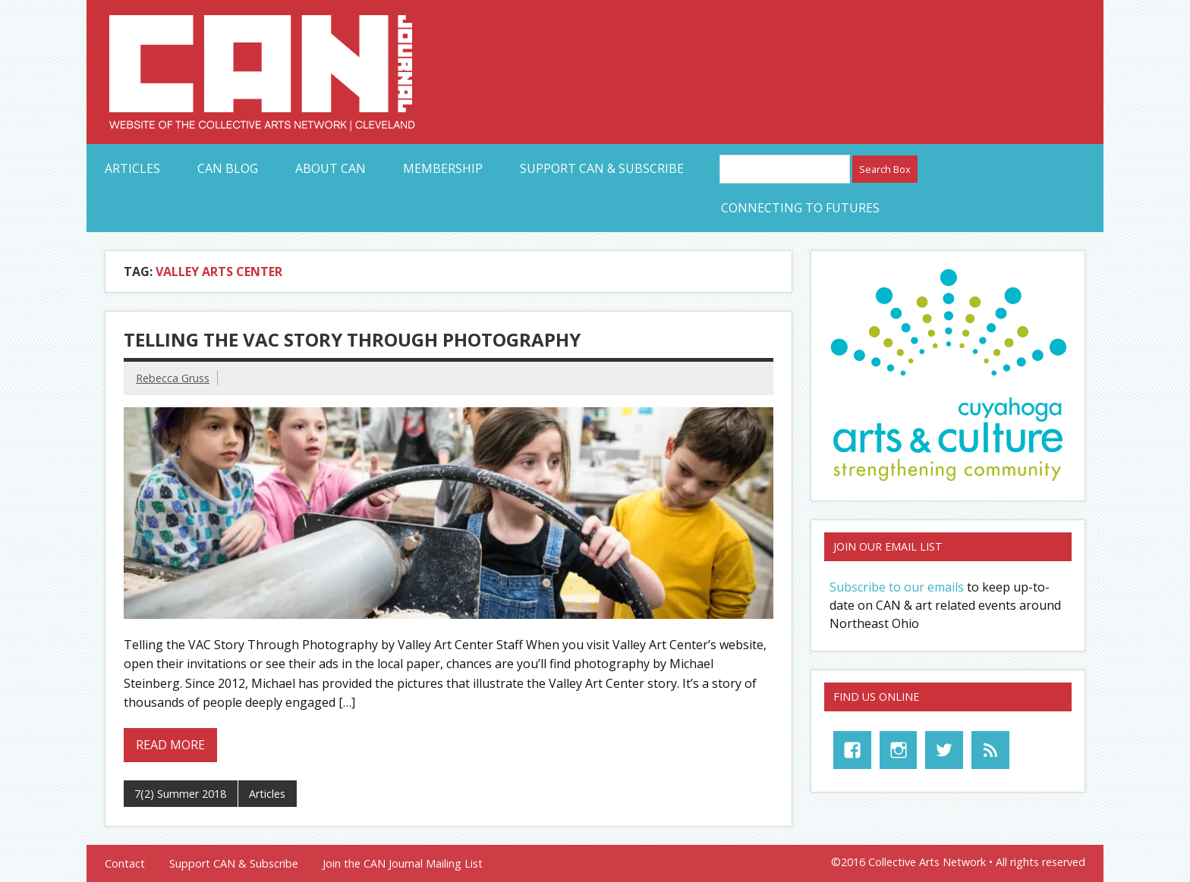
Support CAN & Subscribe (602, 168)
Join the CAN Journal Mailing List (403, 863)
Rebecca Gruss (172, 378)
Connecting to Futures (800, 207)
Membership (443, 168)
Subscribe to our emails (897, 587)
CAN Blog (227, 168)
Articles (132, 168)
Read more (170, 744)
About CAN (330, 168)
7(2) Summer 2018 (180, 793)
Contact (125, 863)
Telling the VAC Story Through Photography (352, 339)
